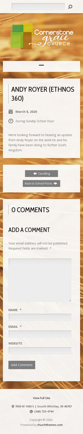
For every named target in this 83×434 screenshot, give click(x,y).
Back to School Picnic (41, 183)
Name (14, 310)
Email (15, 327)
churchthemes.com (50, 425)
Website (15, 343)
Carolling (41, 173)
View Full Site (41, 398)
